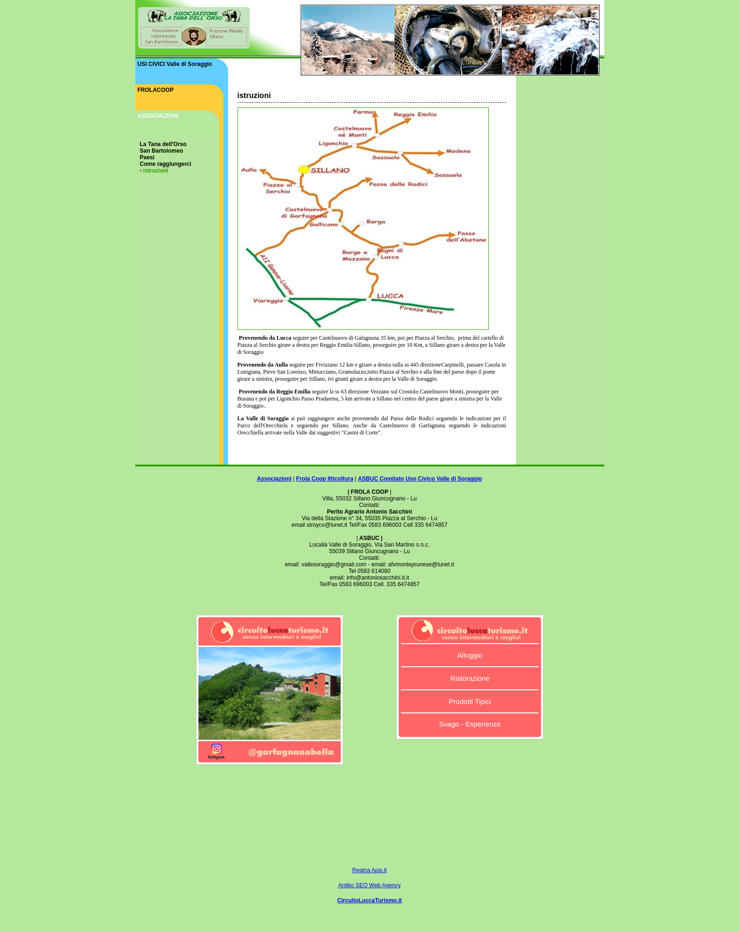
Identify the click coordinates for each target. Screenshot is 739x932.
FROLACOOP (156, 90)
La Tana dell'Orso (163, 144)
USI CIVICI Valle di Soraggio (175, 64)
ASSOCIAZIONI (158, 116)
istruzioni (155, 170)
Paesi (147, 157)
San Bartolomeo (161, 150)
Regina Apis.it (369, 870)
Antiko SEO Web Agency (369, 885)
